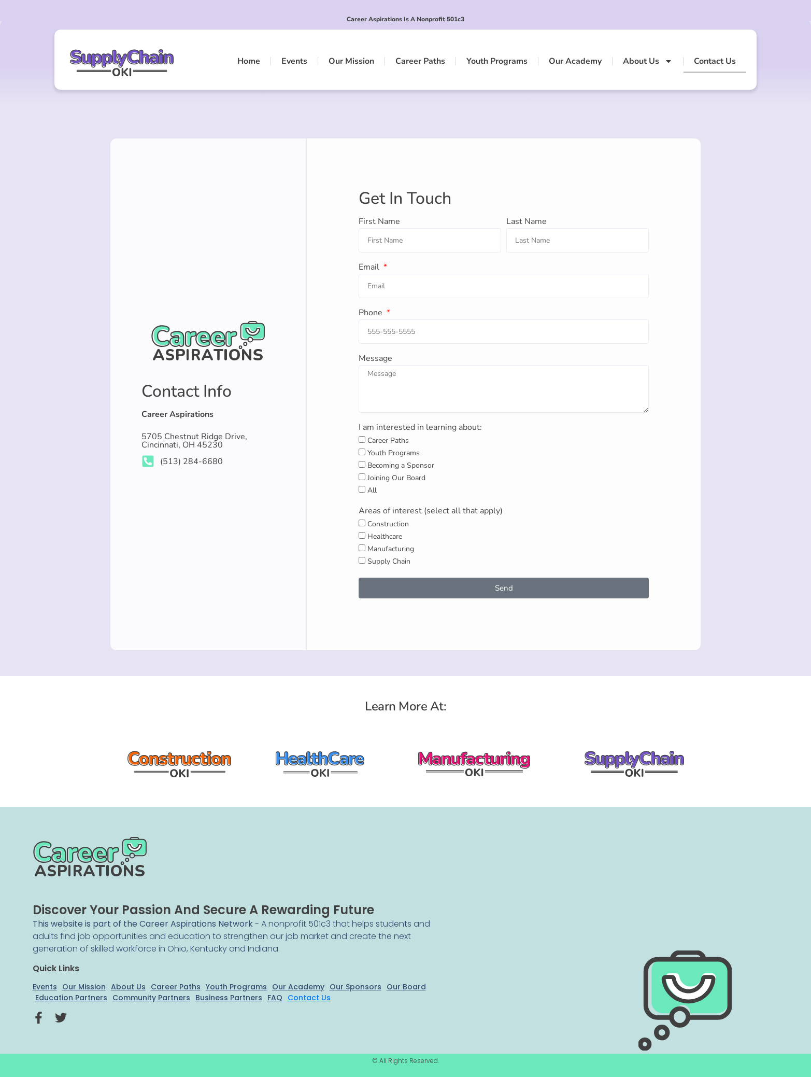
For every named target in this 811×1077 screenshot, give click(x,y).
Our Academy (575, 61)
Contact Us (715, 61)
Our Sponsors (355, 987)
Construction (388, 524)
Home (248, 61)
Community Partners (151, 997)
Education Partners (71, 997)
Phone (372, 313)
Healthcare (384, 537)
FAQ (274, 997)
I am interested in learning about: (420, 428)
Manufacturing (390, 549)
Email (370, 268)
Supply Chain (388, 562)
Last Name (526, 222)
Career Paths (420, 61)
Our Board (406, 987)
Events (294, 61)
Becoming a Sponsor (400, 466)
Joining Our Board (396, 478)
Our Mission (351, 61)
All (372, 491)
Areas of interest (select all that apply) (431, 511)
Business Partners (228, 997)
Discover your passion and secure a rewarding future (203, 909)
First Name (379, 222)
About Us (648, 61)
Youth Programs (497, 61)
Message (375, 359)
